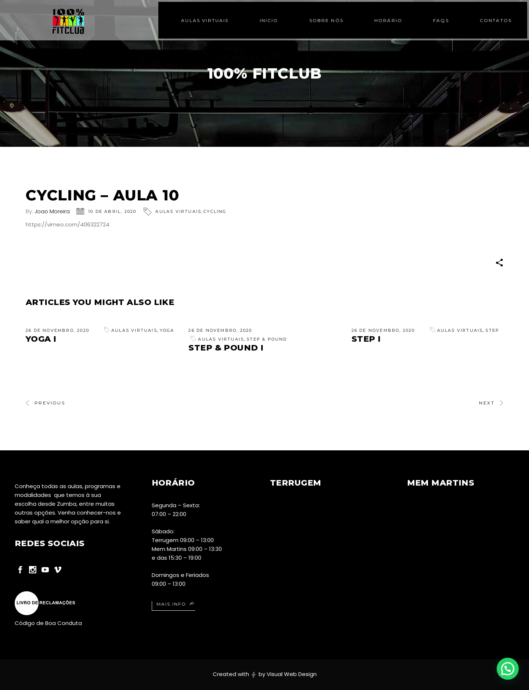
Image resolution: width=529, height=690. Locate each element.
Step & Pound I (225, 348)
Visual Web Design (292, 674)
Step (492, 330)
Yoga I (41, 339)
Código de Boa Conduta (48, 623)
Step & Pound (266, 339)
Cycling (215, 211)
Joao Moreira (52, 211)
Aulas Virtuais (178, 211)
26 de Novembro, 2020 (57, 330)
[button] (508, 669)
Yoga (167, 330)
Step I (366, 339)
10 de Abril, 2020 (112, 211)
